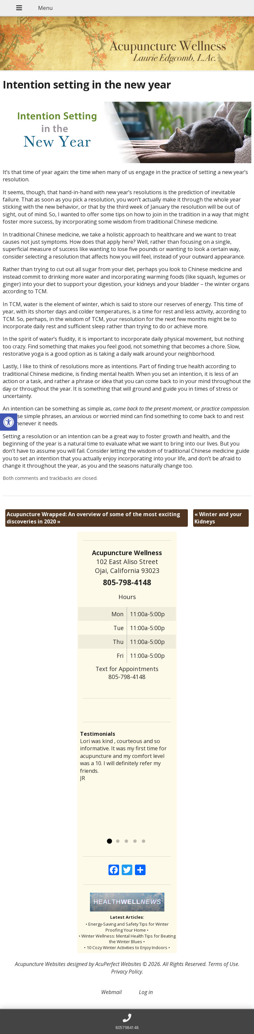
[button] (8, 422)
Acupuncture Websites (40, 964)
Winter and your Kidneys (218, 518)
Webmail (111, 992)
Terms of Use (223, 964)
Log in (146, 992)
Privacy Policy (126, 971)
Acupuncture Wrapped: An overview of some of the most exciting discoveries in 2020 (93, 518)
